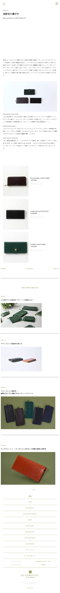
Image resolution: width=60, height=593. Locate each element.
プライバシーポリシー (17, 564)
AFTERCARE (30, 538)
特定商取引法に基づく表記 (43, 561)
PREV (4, 268)
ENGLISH (30, 587)
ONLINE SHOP (30, 514)
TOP (30, 497)
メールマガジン (30, 556)
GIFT (30, 520)
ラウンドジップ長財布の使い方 (11, 344)
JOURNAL (29, 268)
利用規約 (43, 564)
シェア (33, 489)
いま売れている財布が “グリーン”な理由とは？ (17, 300)
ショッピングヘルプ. (16, 561)
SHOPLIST (30, 532)
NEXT (56, 268)
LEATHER (30, 544)
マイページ (30, 550)
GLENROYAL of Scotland (30, 3)
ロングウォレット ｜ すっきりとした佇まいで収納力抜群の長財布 (23, 449)
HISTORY (30, 526)
